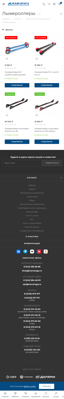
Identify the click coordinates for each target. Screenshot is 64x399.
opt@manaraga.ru (32, 284)
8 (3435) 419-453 (32, 351)
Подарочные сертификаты (32, 231)
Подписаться (52, 163)
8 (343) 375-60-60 (32, 322)
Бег (32, 219)
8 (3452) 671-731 (32, 299)
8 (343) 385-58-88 (32, 266)
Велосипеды (32, 212)
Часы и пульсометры (32, 223)
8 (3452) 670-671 (32, 294)
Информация (32, 243)
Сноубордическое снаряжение (32, 208)
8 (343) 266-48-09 (32, 280)
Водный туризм (32, 227)
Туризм (32, 189)
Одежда (32, 185)
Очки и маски (32, 215)
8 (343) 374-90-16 (32, 316)
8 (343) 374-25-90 (32, 310)
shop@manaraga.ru (32, 271)
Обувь (32, 200)
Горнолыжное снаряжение (32, 204)
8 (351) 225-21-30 (32, 339)
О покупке (32, 236)
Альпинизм (32, 197)
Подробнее (17, 85)
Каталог (32, 178)
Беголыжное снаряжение (32, 193)
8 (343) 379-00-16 (32, 328)
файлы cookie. (30, 386)
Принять (46, 386)
